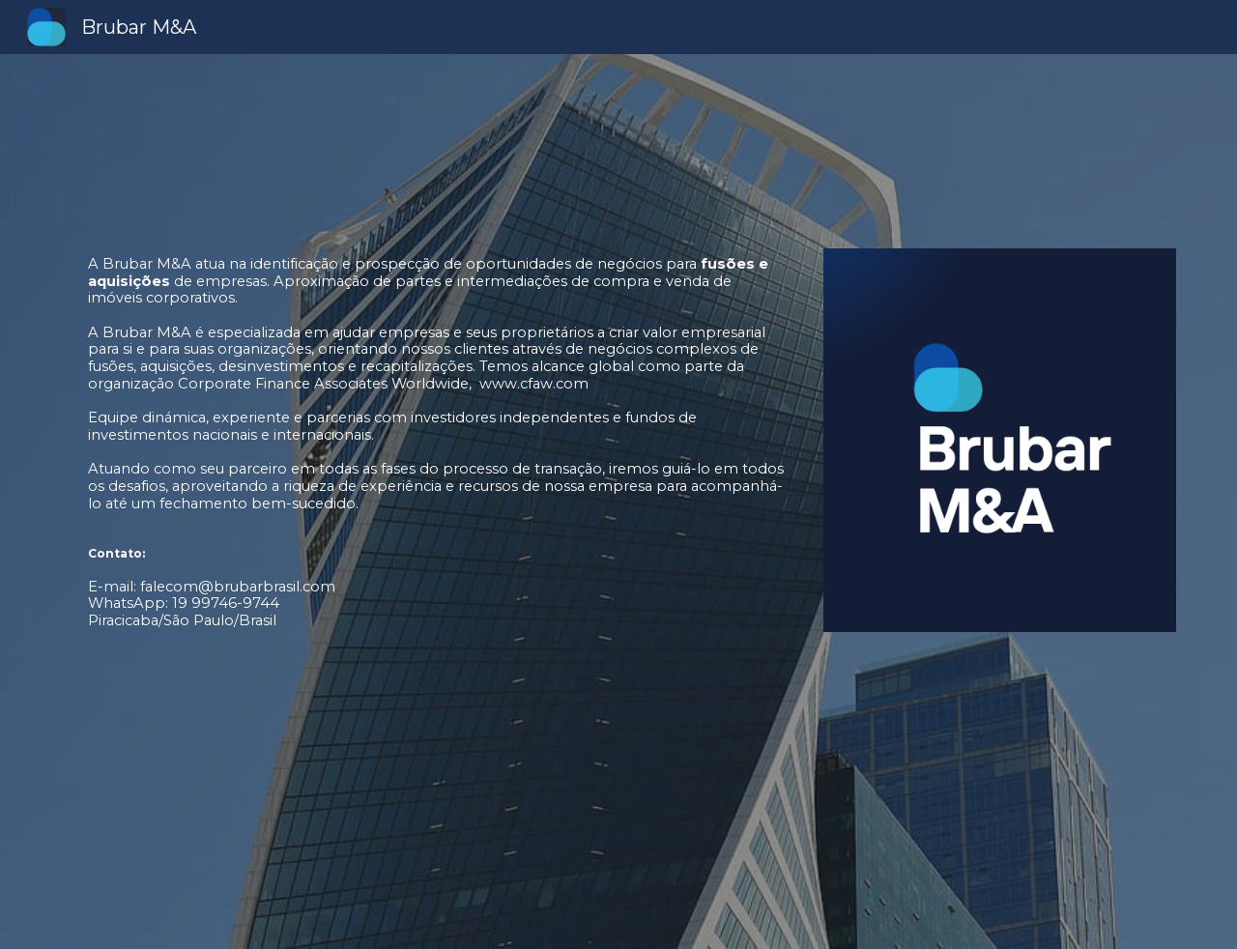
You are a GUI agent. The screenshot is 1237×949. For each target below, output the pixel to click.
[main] (428, 501)
